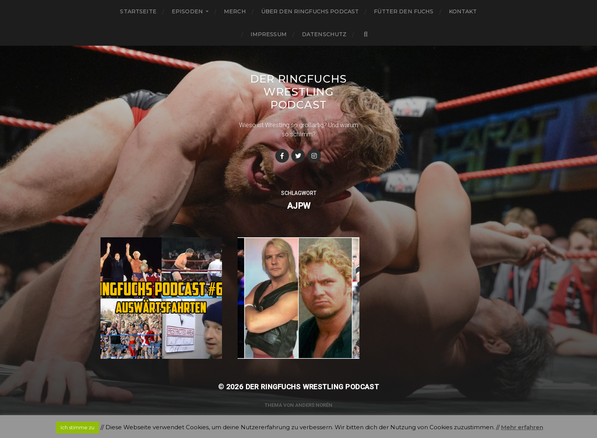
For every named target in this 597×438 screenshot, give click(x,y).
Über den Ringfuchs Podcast (310, 11)
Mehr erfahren (522, 427)
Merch (235, 11)
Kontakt (463, 11)
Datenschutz (324, 34)
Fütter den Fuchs (403, 11)
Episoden (187, 11)
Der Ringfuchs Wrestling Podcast (298, 91)
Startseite (138, 11)
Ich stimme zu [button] (77, 427)
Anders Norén (313, 405)
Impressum (269, 34)
